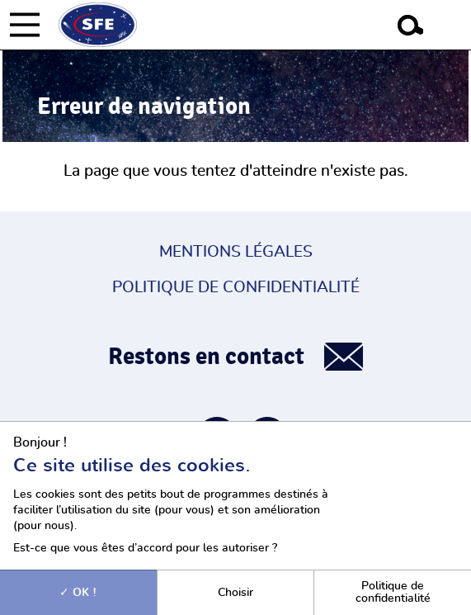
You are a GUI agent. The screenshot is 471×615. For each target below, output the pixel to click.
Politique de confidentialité (236, 288)
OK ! (78, 592)
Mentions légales (236, 252)
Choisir (235, 592)
